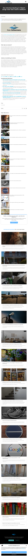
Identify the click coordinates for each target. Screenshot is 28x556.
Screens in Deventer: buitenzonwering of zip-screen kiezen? (12, 439)
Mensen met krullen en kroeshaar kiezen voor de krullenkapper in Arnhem (13, 246)
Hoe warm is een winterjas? (8, 86)
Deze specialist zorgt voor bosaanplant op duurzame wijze (14, 79)
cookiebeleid (22, 548)
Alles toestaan (14, 552)
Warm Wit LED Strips (7, 83)
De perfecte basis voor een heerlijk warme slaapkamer (17, 209)
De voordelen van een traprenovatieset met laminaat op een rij (18, 173)
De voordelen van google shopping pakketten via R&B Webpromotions (11, 458)
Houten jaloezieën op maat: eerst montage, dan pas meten (17, 151)
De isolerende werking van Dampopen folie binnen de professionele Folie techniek (13, 265)
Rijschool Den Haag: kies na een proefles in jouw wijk (11, 523)
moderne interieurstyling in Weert (9, 34)
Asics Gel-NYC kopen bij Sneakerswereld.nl (15, 180)
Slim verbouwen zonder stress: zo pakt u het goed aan (17, 202)
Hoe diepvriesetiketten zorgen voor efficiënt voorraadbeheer (12, 285)
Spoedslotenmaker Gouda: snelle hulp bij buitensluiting (17, 166)
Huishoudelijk (3, 16)
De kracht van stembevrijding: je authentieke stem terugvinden (18, 144)
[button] (26, 545)
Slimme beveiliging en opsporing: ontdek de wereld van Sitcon (18, 137)
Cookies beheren (14, 554)
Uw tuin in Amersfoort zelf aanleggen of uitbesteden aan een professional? (12, 363)
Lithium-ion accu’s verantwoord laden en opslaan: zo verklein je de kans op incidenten (13, 516)
